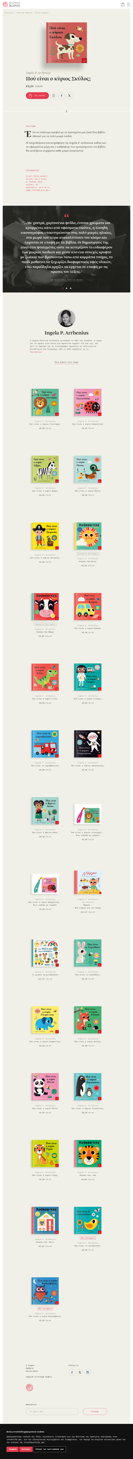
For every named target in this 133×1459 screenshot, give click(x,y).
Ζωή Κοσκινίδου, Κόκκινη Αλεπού (66, 280)
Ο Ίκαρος (30, 1365)
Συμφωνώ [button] (12, 1449)
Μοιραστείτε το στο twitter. (69, 95)
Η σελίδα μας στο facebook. (72, 1372)
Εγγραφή (95, 1412)
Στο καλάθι (40, 96)
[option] (66, 248)
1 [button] (62, 288)
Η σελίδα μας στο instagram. (87, 1372)
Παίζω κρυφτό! (42, 13)
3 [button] (70, 288)
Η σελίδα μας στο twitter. (79, 1372)
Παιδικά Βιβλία (24, 13)
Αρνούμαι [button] (26, 1449)
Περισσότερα (36, 352)
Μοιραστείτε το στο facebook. (61, 95)
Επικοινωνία (32, 1371)
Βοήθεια (29, 1368)
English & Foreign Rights (39, 1377)
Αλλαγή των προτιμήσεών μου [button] (49, 1449)
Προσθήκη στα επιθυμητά (53, 95)
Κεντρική (9, 13)
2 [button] (66, 288)
